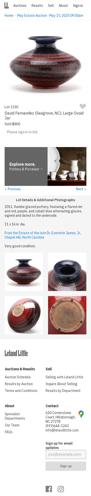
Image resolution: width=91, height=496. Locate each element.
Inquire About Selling (61, 384)
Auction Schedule (18, 377)
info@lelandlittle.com (62, 430)
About (63, 5)
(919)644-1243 (57, 426)
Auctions (19, 5)
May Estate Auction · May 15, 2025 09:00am (50, 15)
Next (81, 189)
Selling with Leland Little (64, 377)
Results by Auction (19, 384)
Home (9, 15)
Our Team (12, 425)
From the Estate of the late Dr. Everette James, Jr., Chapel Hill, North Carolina (43, 235)
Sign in (78, 5)
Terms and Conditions (21, 391)
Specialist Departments (15, 416)
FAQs (9, 432)
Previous (13, 189)
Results (37, 5)
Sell (51, 5)
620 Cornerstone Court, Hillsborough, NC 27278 (60, 417)
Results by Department (63, 391)
